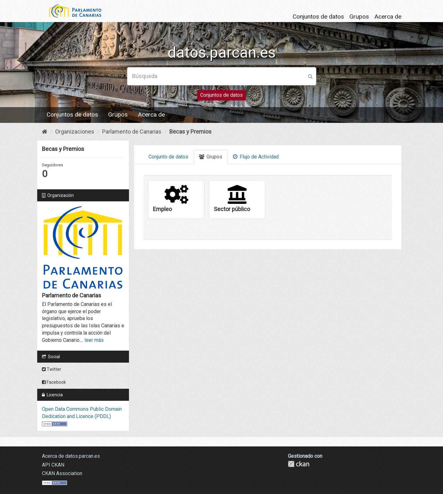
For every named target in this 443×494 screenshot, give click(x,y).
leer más (94, 340)
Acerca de (387, 16)
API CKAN (53, 465)
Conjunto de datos (168, 157)
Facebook (54, 382)
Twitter (51, 369)
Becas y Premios (190, 131)
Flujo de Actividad (256, 157)
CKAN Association (62, 473)
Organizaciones (74, 131)
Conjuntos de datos (318, 16)
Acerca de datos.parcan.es (71, 456)
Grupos (359, 16)
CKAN (298, 464)
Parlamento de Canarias (131, 131)
